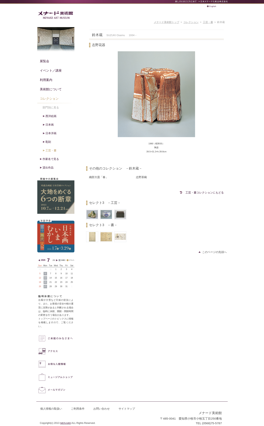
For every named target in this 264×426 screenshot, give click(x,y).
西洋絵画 (50, 116)
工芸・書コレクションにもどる (205, 192)
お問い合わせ (101, 408)
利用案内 (46, 80)
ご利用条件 (78, 408)
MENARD (65, 423)
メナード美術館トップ (166, 22)
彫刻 (48, 141)
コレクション (191, 22)
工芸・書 (208, 22)
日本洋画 (50, 133)
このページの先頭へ (214, 252)
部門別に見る (51, 107)
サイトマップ (127, 408)
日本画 (49, 124)
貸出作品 (48, 167)
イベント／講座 (51, 70)
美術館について (51, 89)
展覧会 (44, 61)
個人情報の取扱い (51, 408)
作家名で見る (51, 159)
